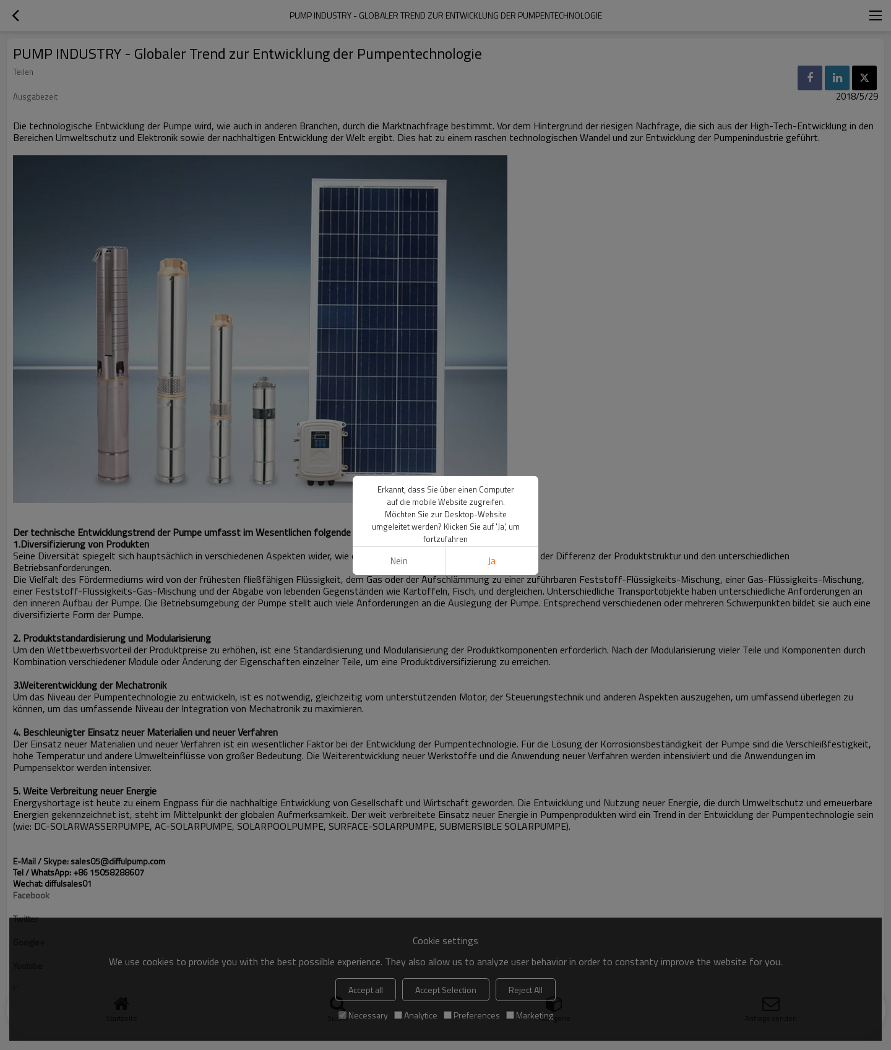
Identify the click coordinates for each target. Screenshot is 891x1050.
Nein (399, 561)
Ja (492, 561)
